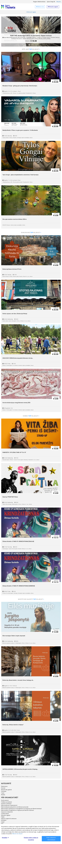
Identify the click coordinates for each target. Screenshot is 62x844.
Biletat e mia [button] (40, 6)
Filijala (2, 817)
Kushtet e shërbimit (6, 803)
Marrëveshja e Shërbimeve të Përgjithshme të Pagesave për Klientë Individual (21, 808)
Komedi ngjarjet (31, 416)
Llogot (2, 822)
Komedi (3, 788)
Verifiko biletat (5, 813)
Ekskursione (4, 786)
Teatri (2, 793)
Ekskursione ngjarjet (31, 232)
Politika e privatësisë (6, 802)
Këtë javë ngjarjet (31, 49)
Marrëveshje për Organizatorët (9, 805)
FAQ (2, 823)
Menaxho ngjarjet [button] (53, 6)
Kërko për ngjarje (31, 12)
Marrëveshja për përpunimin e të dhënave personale (14, 807)
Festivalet (3, 791)
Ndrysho (58, 1)
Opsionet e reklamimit (7, 812)
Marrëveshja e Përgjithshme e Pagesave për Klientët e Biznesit (17, 810)
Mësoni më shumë (17, 833)
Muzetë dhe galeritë (6, 789)
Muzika (3, 794)
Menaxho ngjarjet (5, 815)
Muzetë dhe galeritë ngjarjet (31, 599)
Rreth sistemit (5, 800)
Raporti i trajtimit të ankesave (8, 818)
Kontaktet (3, 820)
